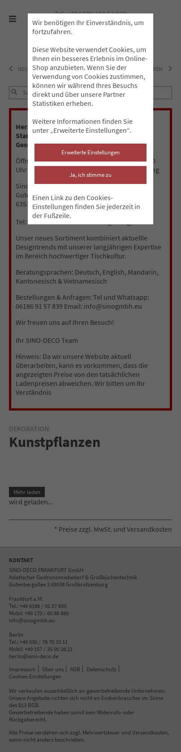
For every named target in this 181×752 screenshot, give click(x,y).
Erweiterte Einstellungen (90, 152)
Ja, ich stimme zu (90, 175)
